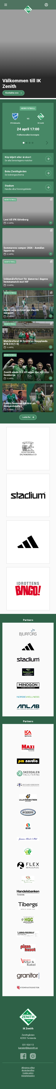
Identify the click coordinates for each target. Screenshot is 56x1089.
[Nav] (6, 5)
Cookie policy (28, 1073)
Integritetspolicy (28, 1076)
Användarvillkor (28, 1070)
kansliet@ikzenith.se (28, 1048)
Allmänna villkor (28, 1068)
